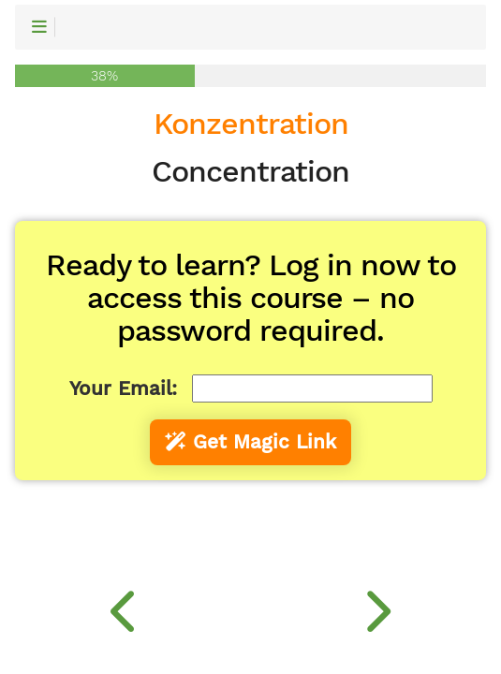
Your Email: (123, 388)
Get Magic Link (250, 442)
